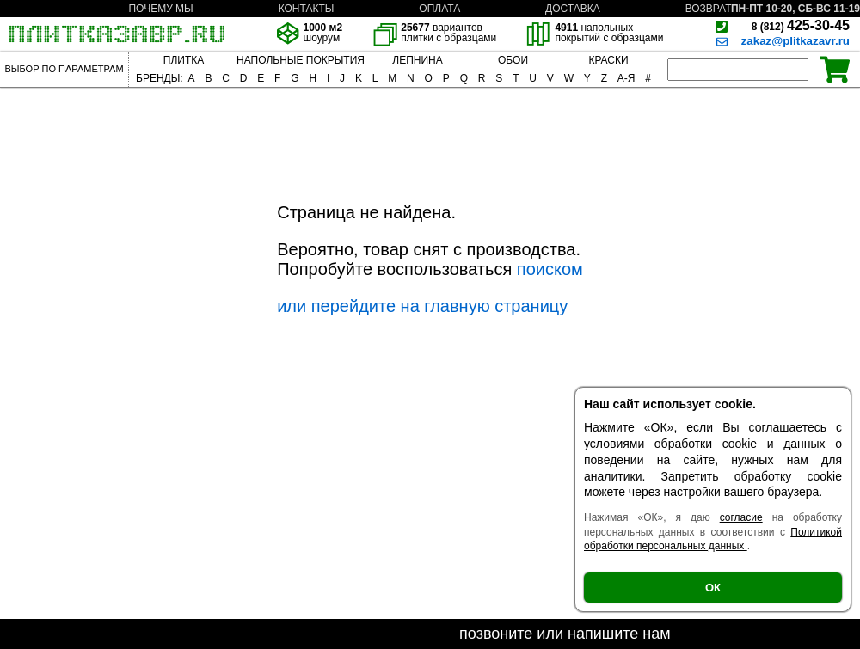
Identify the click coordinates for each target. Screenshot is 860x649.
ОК (713, 587)
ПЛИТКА (183, 60)
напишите (603, 633)
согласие (741, 517)
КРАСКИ (608, 60)
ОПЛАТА (439, 9)
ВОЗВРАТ (708, 9)
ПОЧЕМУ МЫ (160, 9)
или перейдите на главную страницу (422, 306)
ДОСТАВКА (572, 9)
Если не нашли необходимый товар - (324, 633)
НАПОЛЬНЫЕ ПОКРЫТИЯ (300, 60)
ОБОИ (513, 60)
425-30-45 (801, 25)
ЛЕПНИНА (417, 60)
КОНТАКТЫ (307, 9)
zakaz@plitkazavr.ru (795, 40)
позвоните (495, 633)
